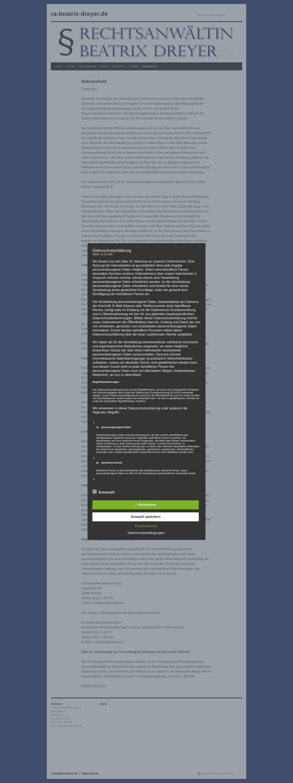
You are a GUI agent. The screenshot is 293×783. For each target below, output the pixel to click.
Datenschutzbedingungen (146, 533)
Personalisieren (146, 526)
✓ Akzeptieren (146, 504)
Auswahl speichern (146, 516)
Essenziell (103, 492)
